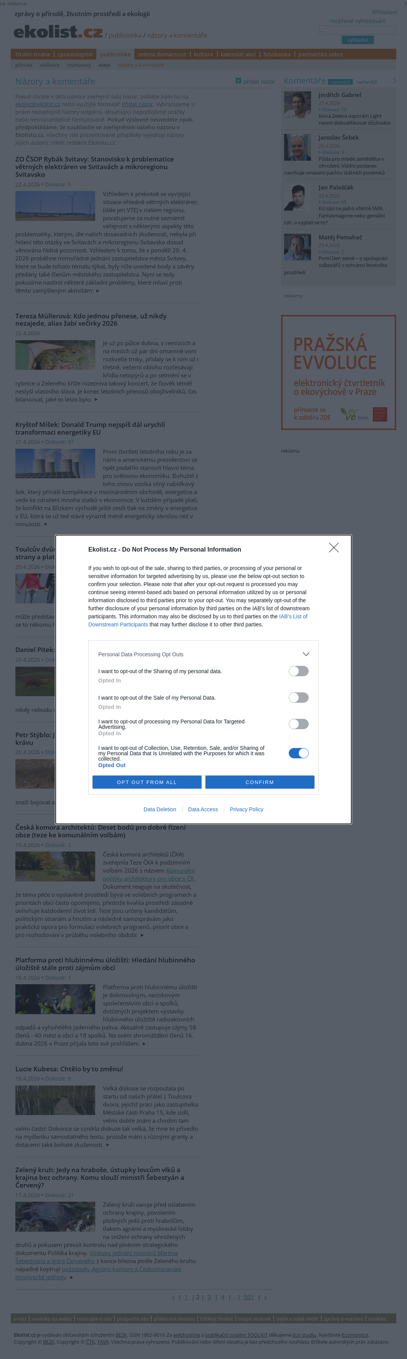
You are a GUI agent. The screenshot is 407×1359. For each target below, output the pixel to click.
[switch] (299, 671)
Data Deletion (160, 809)
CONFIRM (260, 782)
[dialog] (203, 679)
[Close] (336, 550)
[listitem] (203, 654)
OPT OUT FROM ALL (147, 782)
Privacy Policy (246, 809)
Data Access (203, 809)
